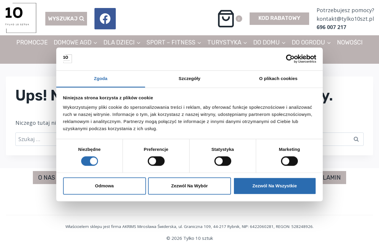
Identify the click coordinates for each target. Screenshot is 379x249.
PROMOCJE (32, 42)
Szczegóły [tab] (189, 78)
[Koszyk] (229, 18)
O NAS (46, 177)
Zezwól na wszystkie (274, 185)
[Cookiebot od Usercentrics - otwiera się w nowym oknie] (290, 59)
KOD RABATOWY (279, 18)
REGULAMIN (324, 177)
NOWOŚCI (350, 42)
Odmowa (104, 185)
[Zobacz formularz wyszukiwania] (66, 19)
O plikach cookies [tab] (278, 78)
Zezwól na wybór (189, 185)
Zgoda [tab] (100, 78)
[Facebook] (105, 18)
